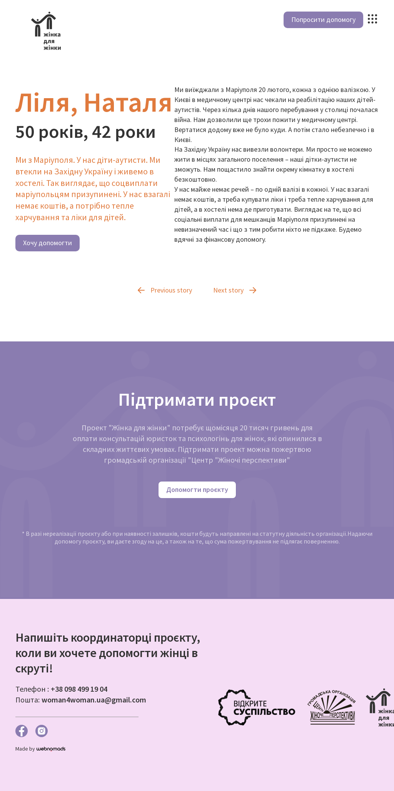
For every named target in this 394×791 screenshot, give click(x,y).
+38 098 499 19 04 (79, 689)
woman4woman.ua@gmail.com (94, 699)
